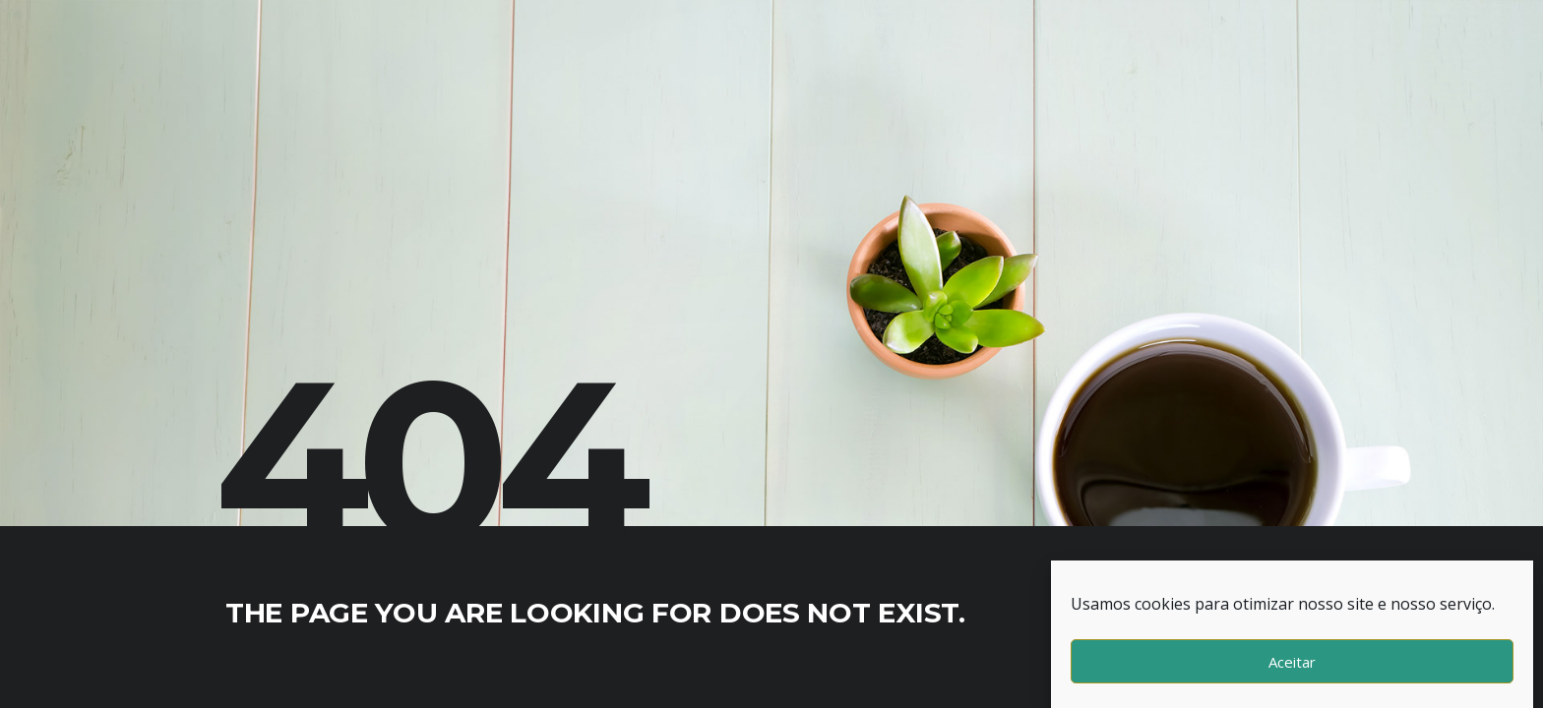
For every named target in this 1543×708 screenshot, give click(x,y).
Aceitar (1292, 662)
